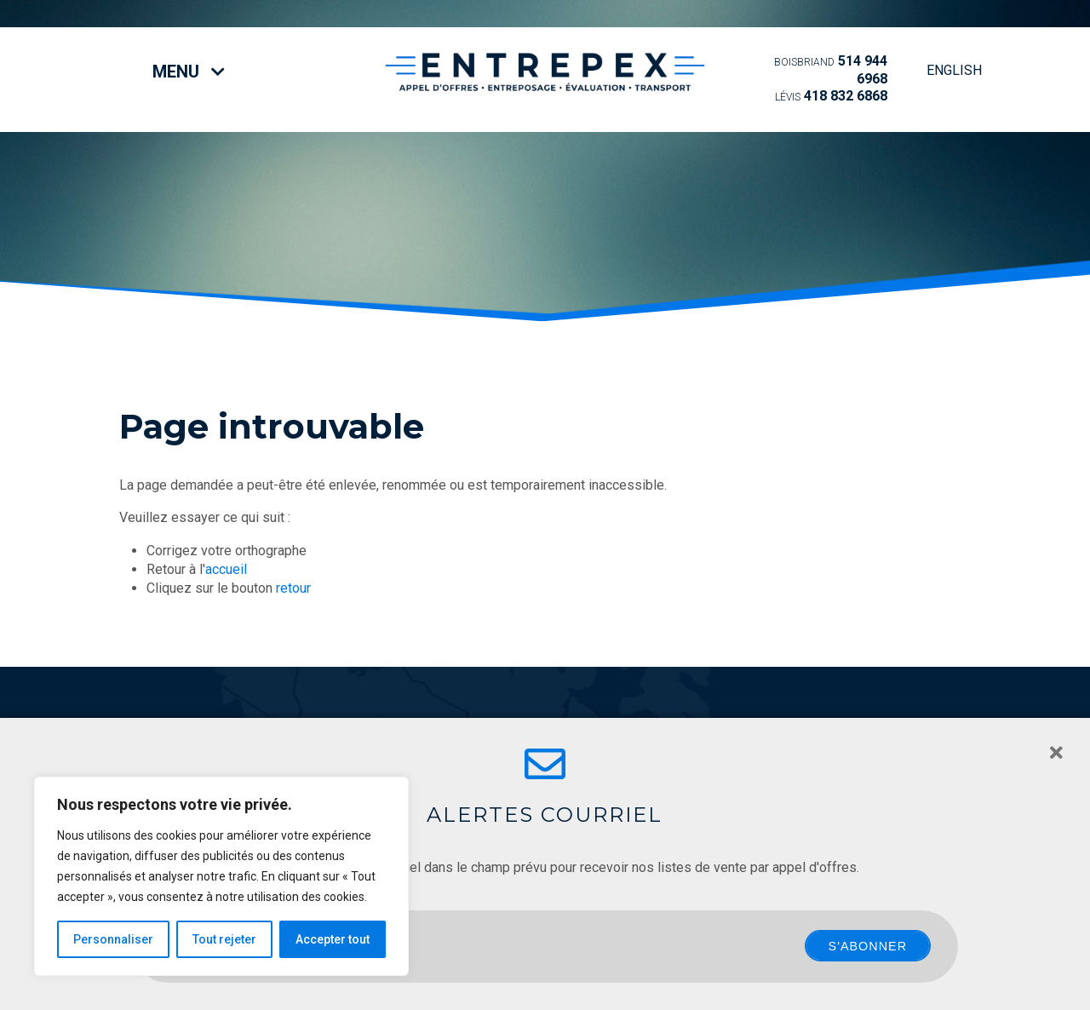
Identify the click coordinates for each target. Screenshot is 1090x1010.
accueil (226, 569)
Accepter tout (332, 939)
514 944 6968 (830, 70)
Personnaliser (113, 939)
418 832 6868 (831, 96)
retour (293, 588)
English (954, 70)
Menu (188, 71)
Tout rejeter (224, 939)
